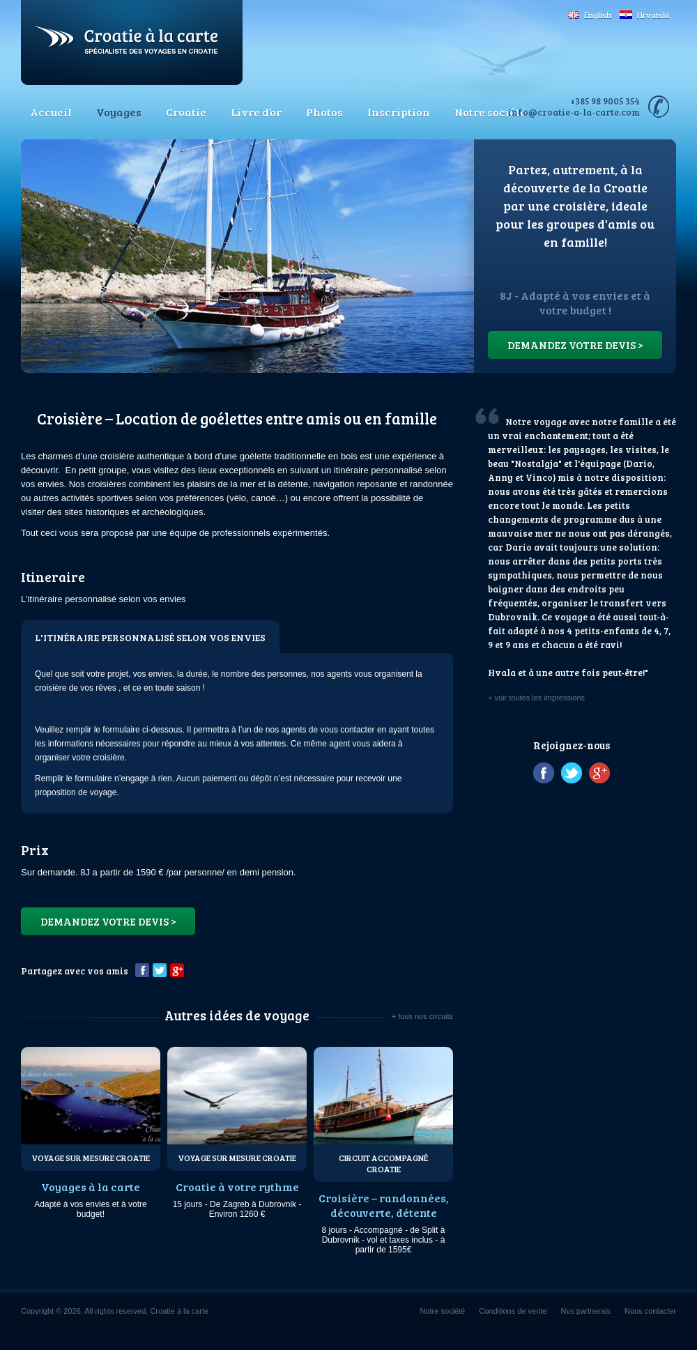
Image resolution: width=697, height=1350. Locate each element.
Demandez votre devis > (575, 345)
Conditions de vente (512, 1311)
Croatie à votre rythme (237, 1186)
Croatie (186, 112)
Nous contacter (650, 1311)
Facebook (142, 970)
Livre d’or (256, 112)
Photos (324, 112)
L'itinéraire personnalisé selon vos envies (150, 637)
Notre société (490, 112)
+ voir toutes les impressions (536, 697)
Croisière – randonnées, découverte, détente (384, 1205)
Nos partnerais (585, 1311)
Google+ (177, 970)
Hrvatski (644, 14)
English (589, 14)
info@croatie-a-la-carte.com (574, 112)
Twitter (160, 970)
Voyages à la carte (90, 1186)
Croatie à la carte (132, 42)
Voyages (118, 112)
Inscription (398, 112)
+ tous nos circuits (422, 1016)
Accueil (51, 112)
